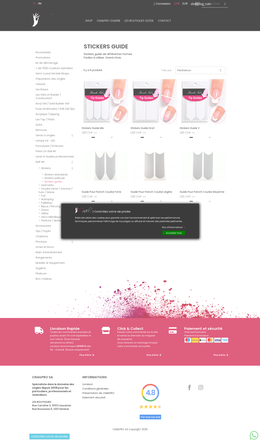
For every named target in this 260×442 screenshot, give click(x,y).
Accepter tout (174, 233)
